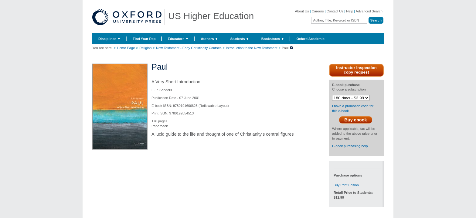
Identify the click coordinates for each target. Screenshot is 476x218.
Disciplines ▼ (109, 39)
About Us (302, 11)
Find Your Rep (144, 39)
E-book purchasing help (350, 146)
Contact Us (335, 11)
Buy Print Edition (346, 185)
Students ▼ (239, 39)
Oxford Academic (310, 39)
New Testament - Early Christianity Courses (189, 48)
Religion (145, 48)
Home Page (126, 48)
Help (349, 11)
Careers (318, 11)
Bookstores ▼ (272, 39)
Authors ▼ (209, 39)
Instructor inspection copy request (356, 69)
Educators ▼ (178, 39)
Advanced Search (369, 11)
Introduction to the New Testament (251, 48)
